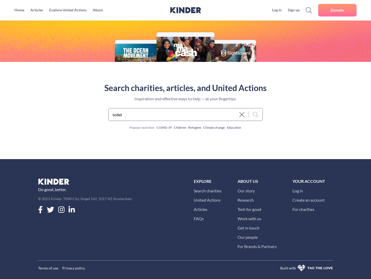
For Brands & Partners (257, 246)
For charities (303, 209)
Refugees (194, 127)
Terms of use (48, 268)
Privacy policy (73, 268)
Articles (200, 209)
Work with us (249, 218)
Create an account (308, 200)
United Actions (207, 200)
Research (246, 200)
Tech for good (249, 209)
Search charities (208, 190)
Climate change (214, 127)
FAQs (199, 218)
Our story (246, 190)
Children (180, 127)
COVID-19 (164, 127)
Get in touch (248, 227)
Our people (248, 237)
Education (234, 127)
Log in (297, 190)
